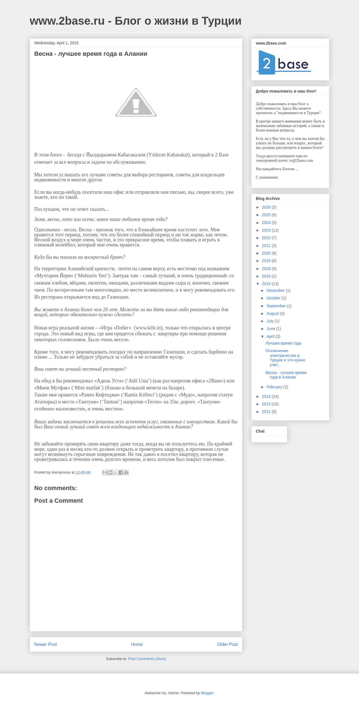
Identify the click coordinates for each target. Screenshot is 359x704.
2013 (267, 404)
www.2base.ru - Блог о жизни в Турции (136, 21)
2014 (267, 396)
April (270, 336)
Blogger (207, 693)
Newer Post (45, 644)
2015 (267, 283)
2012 (267, 411)
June (271, 328)
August (273, 313)
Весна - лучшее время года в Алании (286, 375)
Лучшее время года (283, 343)
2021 (267, 245)
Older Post (227, 644)
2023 (267, 230)
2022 (267, 238)
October (274, 298)
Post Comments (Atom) (147, 659)
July (270, 321)
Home (137, 644)
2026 (267, 207)
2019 (267, 260)
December (276, 290)
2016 (267, 276)
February (274, 387)
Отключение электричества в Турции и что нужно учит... (285, 357)
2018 (267, 268)
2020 (267, 253)
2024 (267, 222)
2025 (267, 215)
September (276, 306)
